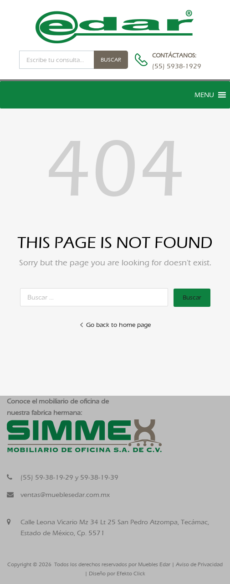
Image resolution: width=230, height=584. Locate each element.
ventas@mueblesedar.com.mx (65, 495)
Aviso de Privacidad (199, 564)
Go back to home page (115, 325)
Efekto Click (131, 573)
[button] (204, 95)
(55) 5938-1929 (174, 66)
